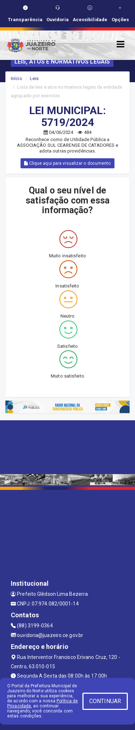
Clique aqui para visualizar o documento (67, 163)
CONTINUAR (105, 701)
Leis (34, 78)
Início (16, 78)
